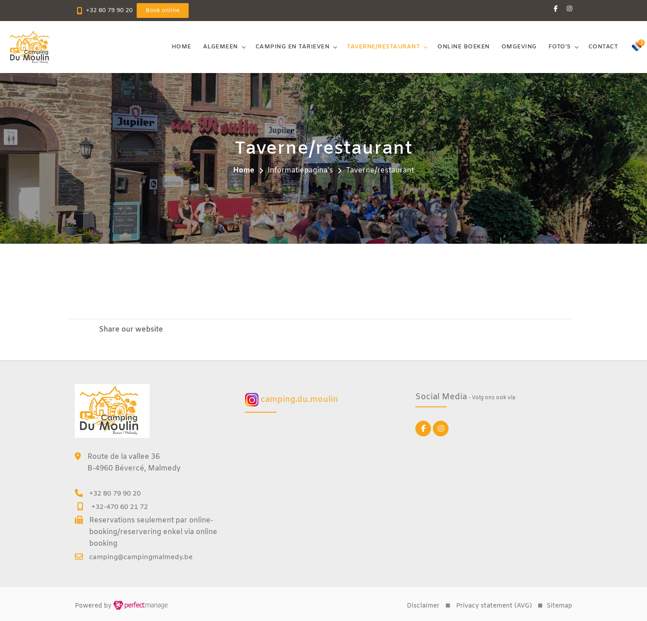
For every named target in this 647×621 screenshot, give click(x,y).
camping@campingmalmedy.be (141, 557)
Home (181, 47)
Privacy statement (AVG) (494, 606)
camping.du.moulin (291, 399)
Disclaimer (423, 606)
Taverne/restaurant (383, 47)
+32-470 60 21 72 (119, 507)
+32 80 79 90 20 (109, 10)
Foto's (559, 47)
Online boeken (463, 47)
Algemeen (220, 47)
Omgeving (519, 47)
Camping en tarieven (292, 47)
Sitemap (559, 606)
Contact (603, 47)
